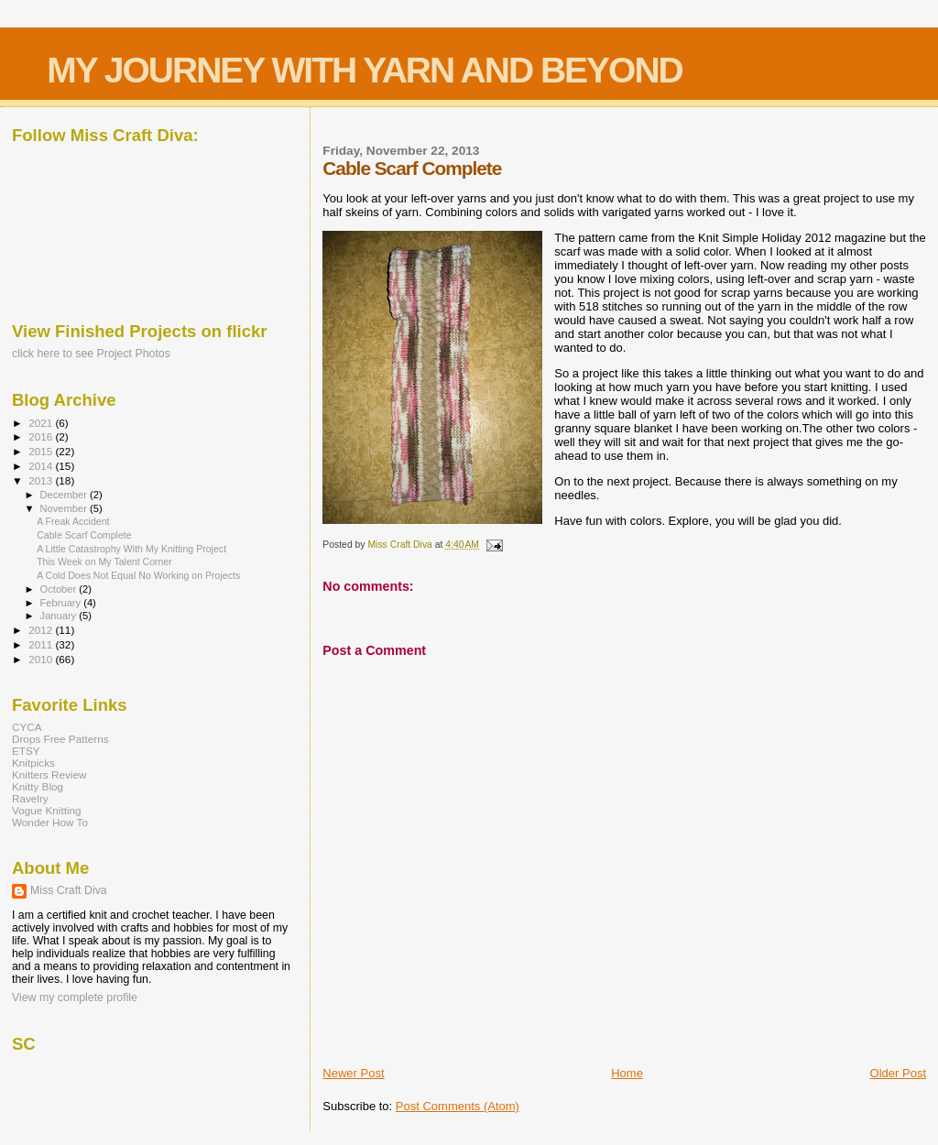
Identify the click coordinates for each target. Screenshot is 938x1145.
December (65, 494)
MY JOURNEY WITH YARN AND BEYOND (364, 70)
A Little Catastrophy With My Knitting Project (131, 548)
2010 (41, 659)
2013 (41, 480)
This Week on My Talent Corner (104, 561)
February (62, 602)
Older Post (898, 1073)
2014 (41, 466)
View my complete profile (74, 997)
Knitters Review (49, 774)
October (60, 588)
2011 (41, 644)
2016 (41, 436)
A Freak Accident (73, 521)
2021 (41, 423)
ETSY (26, 751)
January (60, 615)
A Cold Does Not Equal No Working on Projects (138, 575)
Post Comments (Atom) (457, 1106)
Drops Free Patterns (60, 739)
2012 (41, 630)
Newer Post (353, 1073)
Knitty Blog (37, 786)
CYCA (27, 727)
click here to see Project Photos (91, 353)
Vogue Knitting (47, 810)
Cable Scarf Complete (84, 534)
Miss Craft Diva (68, 890)
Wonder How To (50, 822)
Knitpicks (33, 763)
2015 (41, 451)
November (65, 508)
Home (627, 1073)
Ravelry (30, 798)
